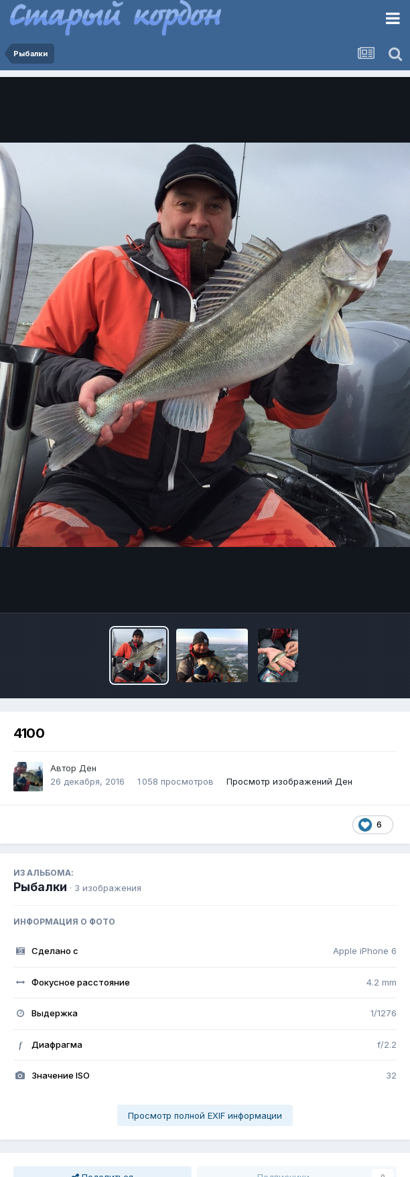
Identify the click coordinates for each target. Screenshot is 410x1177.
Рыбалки (40, 887)
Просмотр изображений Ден (289, 781)
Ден (87, 768)
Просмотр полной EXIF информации (205, 1115)
